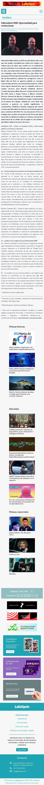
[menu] (41, 11)
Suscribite (10, 651)
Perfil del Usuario (22, 727)
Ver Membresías (12, 696)
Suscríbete (22, 750)
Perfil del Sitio (22, 723)
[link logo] (3, 11)
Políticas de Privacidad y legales (22, 730)
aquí (22, 292)
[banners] (22, 4)
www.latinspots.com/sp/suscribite (30, 318)
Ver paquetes (11, 674)
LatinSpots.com (20, 780)
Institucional (22, 719)
